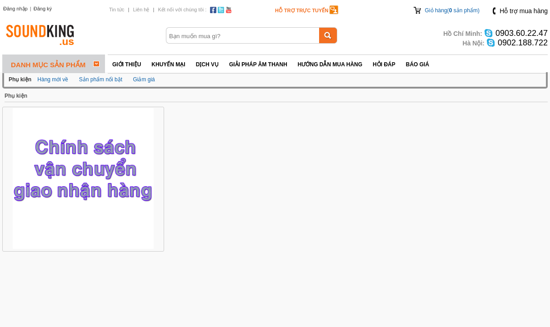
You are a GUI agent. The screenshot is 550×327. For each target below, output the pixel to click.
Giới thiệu (126, 64)
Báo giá (417, 64)
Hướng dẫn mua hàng (330, 64)
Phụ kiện (16, 96)
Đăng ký (43, 8)
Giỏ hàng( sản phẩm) (452, 10)
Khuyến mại (168, 64)
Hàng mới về (52, 79)
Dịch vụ (207, 64)
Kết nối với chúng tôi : (182, 9)
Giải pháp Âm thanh (258, 64)
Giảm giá (144, 79)
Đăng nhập (15, 8)
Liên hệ (141, 9)
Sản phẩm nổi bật (100, 79)
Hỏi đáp (384, 64)
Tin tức (117, 9)
